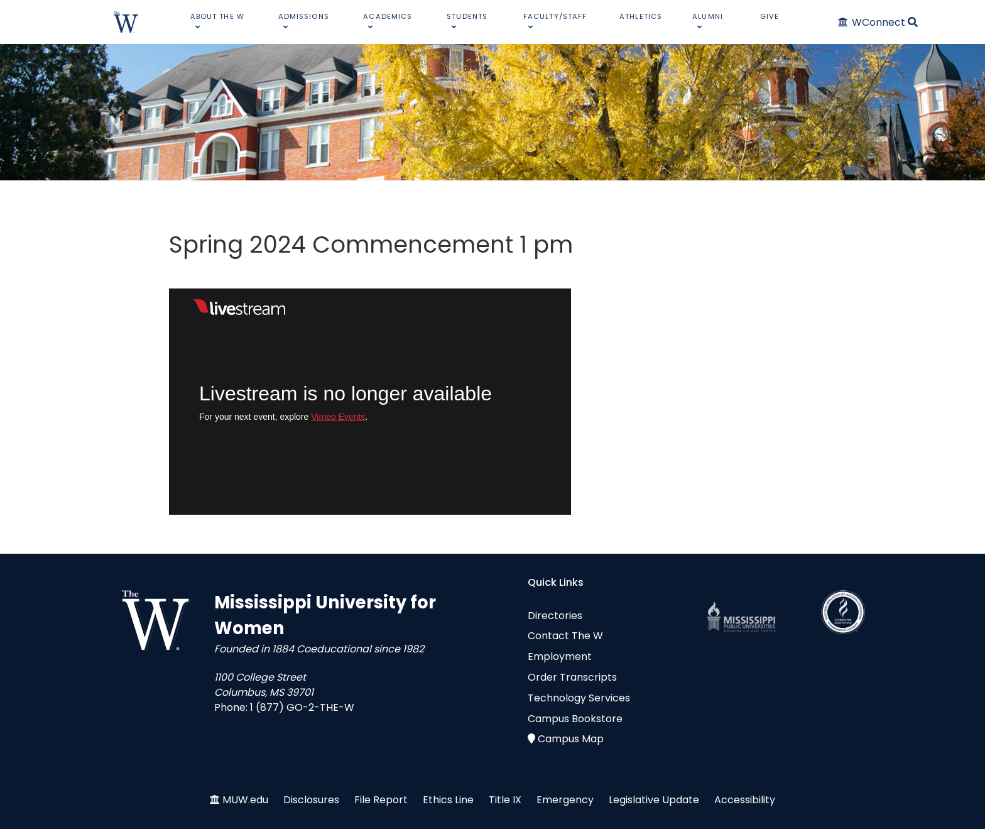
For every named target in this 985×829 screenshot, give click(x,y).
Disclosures (311, 800)
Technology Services (579, 698)
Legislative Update (654, 800)
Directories (555, 615)
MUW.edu (245, 800)
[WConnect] (872, 22)
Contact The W (565, 636)
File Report (381, 800)
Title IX (505, 800)
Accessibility (744, 800)
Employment (560, 656)
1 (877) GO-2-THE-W (302, 707)
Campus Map (571, 739)
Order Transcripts (572, 677)
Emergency (565, 800)
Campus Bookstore (575, 718)
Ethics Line (448, 800)
